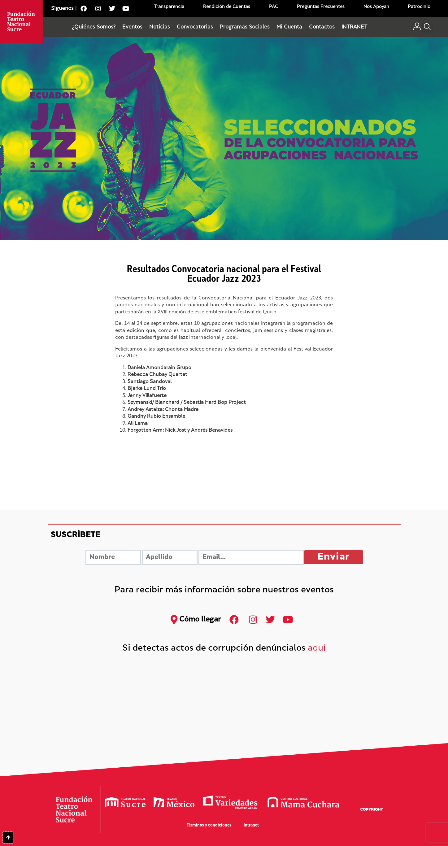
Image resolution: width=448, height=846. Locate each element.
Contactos (322, 27)
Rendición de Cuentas (226, 7)
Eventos (132, 27)
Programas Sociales (245, 27)
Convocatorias (195, 27)
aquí (317, 648)
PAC (273, 7)
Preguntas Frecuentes (321, 7)
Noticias (159, 27)
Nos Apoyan (376, 7)
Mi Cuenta (289, 27)
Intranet (251, 825)
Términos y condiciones (209, 825)
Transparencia (169, 7)
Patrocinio (419, 7)
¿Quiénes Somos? (93, 27)
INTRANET (354, 27)
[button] (427, 27)
